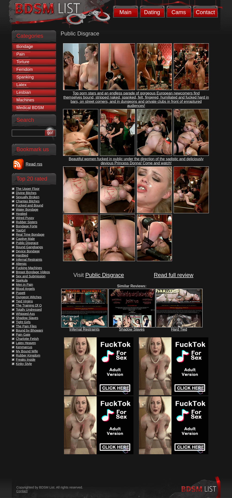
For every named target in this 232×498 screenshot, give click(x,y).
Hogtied (21, 214)
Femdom (24, 69)
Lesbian (23, 92)
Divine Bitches (26, 193)
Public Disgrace (104, 275)
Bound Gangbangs (29, 247)
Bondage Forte (27, 226)
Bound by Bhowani (29, 330)
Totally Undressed (29, 309)
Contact (205, 12)
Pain (20, 54)
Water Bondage (27, 209)
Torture (22, 62)
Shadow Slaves (131, 329)
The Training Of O (29, 305)
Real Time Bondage (30, 234)
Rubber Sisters (27, 222)
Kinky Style (24, 364)
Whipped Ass (25, 314)
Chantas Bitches (28, 201)
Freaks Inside (25, 359)
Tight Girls (23, 322)
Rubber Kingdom (28, 355)
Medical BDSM (30, 107)
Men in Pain (24, 284)
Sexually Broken (27, 197)
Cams (179, 12)
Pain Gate (23, 334)
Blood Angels (25, 289)
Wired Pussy (25, 218)
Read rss (34, 164)
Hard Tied (179, 329)
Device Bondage (28, 251)
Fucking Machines (29, 268)
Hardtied (22, 255)
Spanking (25, 77)
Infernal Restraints (85, 329)
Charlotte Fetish (27, 339)
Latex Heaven (26, 343)
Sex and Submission (31, 276)
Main (125, 12)
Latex (21, 84)
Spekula (22, 280)
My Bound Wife (27, 351)
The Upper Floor (28, 189)
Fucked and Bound (29, 205)
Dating (152, 12)
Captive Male (25, 239)
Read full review (174, 275)
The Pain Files (26, 326)
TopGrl (20, 230)
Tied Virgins (24, 301)
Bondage (24, 46)
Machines (25, 100)
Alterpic (21, 264)
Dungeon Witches (29, 297)
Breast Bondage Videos (33, 272)
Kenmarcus (24, 347)
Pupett (20, 293)
